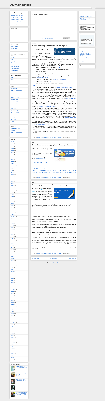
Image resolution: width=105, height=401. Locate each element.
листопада (13, 141)
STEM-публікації (14, 48)
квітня (12, 152)
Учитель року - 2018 (15, 117)
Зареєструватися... (36, 213)
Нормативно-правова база (16, 90)
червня (12, 157)
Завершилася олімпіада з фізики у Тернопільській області (21, 374)
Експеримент (83, 51)
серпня (12, 159)
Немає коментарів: (58, 38)
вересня (12, 161)
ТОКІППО (82, 61)
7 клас (12, 77)
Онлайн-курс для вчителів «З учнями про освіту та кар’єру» (54, 185)
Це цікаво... (13, 108)
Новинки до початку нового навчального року (21, 367)
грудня (12, 143)
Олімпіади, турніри (15, 97)
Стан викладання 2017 (15, 112)
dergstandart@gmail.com (40, 158)
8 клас (12, 79)
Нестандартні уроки (15, 103)
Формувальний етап (15, 66)
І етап (12, 59)
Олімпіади (13, 134)
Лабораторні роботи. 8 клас (17, 17)
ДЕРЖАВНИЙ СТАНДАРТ (41, 162)
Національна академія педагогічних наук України (49, 46)
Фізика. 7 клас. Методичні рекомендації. (85, 19)
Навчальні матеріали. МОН (86, 16)
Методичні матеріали (15, 128)
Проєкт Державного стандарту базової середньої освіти (52, 145)
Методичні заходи (14, 99)
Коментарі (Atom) (56, 262)
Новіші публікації (36, 258)
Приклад (84, 37)
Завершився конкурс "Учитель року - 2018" (21, 380)
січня (12, 146)
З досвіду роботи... (15, 101)
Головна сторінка (53, 258)
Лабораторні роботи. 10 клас (17, 21)
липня (12, 207)
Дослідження (13, 121)
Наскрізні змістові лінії (15, 95)
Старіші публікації (71, 258)
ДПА (12, 114)
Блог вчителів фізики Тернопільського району (85, 58)
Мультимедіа (13, 92)
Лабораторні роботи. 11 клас (17, 24)
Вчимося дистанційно (40, 14)
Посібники (13, 57)
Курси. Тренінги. (14, 106)
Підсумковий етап (14, 70)
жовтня (12, 163)
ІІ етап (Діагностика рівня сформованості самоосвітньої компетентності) (17, 63)
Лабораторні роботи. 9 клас (17, 19)
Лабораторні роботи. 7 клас (17, 15)
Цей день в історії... (15, 110)
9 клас (12, 81)
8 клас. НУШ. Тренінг (84, 21)
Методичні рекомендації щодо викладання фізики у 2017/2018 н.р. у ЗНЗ (21, 393)
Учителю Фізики (20, 4)
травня (12, 154)
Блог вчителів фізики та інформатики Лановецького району (86, 54)
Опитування (13, 119)
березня (12, 150)
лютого (12, 148)
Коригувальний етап (15, 68)
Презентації (13, 130)
